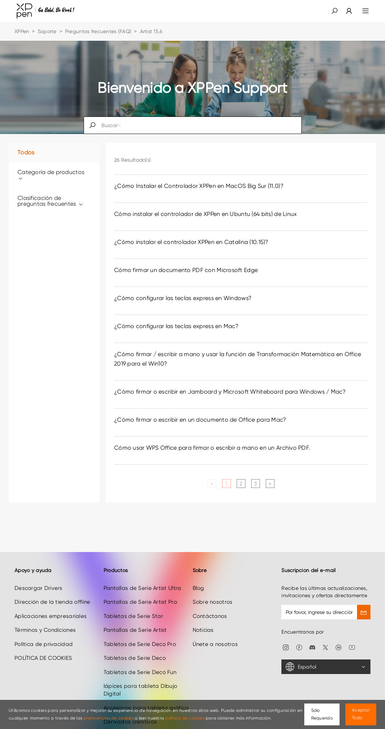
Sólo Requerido (322, 714)
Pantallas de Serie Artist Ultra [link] (142, 577)
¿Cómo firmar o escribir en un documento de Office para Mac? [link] (200, 419)
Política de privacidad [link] (44, 632)
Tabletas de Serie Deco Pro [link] (140, 632)
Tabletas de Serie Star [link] (133, 605)
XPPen (22, 31)
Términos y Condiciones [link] (45, 618)
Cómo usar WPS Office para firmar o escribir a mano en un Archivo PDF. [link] (212, 447)
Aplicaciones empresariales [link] (51, 605)
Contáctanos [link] (210, 605)
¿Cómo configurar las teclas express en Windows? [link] (183, 298)
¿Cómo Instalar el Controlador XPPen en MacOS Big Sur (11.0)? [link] (199, 185)
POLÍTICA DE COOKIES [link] (43, 646)
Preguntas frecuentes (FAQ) (98, 31)
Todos (25, 152)
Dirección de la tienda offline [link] (52, 590)
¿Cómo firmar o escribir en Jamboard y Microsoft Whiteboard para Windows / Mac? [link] (230, 391)
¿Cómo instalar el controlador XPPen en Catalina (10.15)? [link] (191, 242)
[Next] (270, 483)
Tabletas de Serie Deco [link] (135, 646)
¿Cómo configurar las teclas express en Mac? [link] (176, 326)
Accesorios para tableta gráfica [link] (146, 696)
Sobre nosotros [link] (213, 590)
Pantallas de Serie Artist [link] (135, 618)
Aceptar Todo (361, 714)
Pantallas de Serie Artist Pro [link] (140, 590)
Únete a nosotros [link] (215, 632)
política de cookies (184, 718)
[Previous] (211, 483)
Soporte (47, 31)
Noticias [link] (203, 618)
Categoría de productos (50, 175)
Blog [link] (198, 577)
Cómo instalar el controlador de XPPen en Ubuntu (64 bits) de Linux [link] (205, 213)
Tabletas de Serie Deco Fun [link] (140, 660)
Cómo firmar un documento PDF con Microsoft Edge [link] (186, 270)
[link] (344, 11)
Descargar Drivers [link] (39, 577)
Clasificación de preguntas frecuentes (50, 200)
